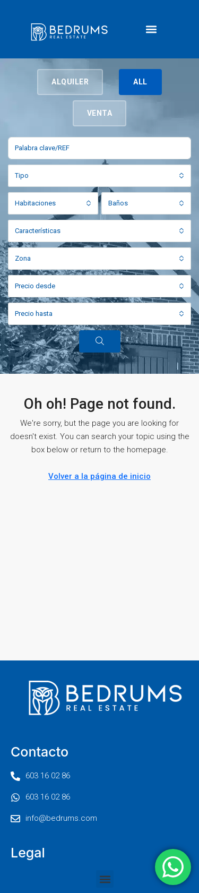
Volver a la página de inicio (99, 476)
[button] (151, 29)
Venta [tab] (100, 113)
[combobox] (99, 176)
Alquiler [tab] (70, 82)
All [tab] (140, 82)
